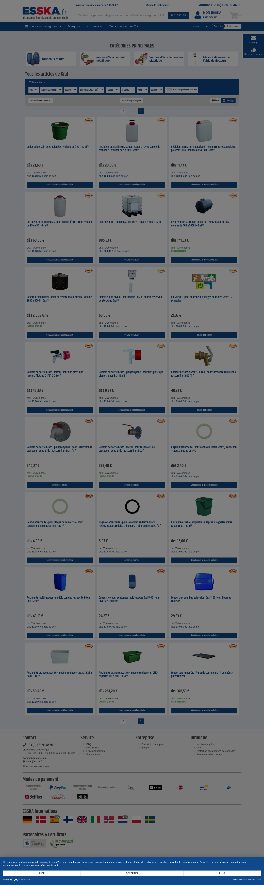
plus (222, 873)
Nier (42, 873)
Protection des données (252, 879)
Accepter (132, 873)
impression (237, 879)
